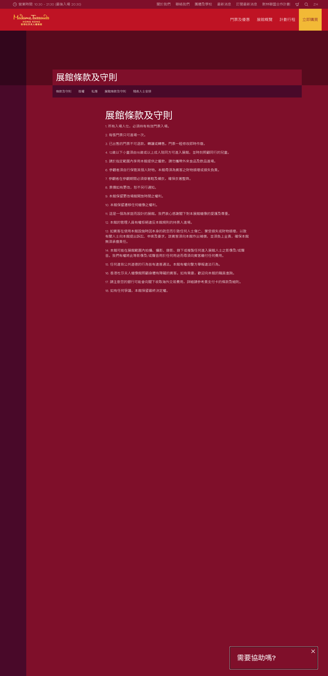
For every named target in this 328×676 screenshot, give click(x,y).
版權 (81, 91)
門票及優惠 (45, 577)
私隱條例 (260, 585)
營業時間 (116, 577)
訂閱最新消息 (246, 4)
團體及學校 (203, 4)
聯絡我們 (182, 4)
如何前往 (116, 585)
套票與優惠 (45, 585)
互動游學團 (45, 600)
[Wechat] (320, 660)
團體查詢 (43, 592)
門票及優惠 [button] (240, 19)
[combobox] (157, 519)
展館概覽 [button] (265, 19)
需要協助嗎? (256, 658)
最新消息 (224, 4)
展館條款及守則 (115, 91)
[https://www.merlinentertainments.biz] (45, 635)
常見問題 (116, 592)
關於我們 (163, 4)
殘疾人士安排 (142, 91)
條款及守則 (63, 91)
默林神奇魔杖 (191, 600)
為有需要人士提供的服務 (128, 600)
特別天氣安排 (119, 607)
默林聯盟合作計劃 (276, 4)
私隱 (94, 91)
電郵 (60, 454)
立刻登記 (123, 477)
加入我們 (188, 607)
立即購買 (310, 19)
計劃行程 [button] (287, 19)
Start (39, 554)
